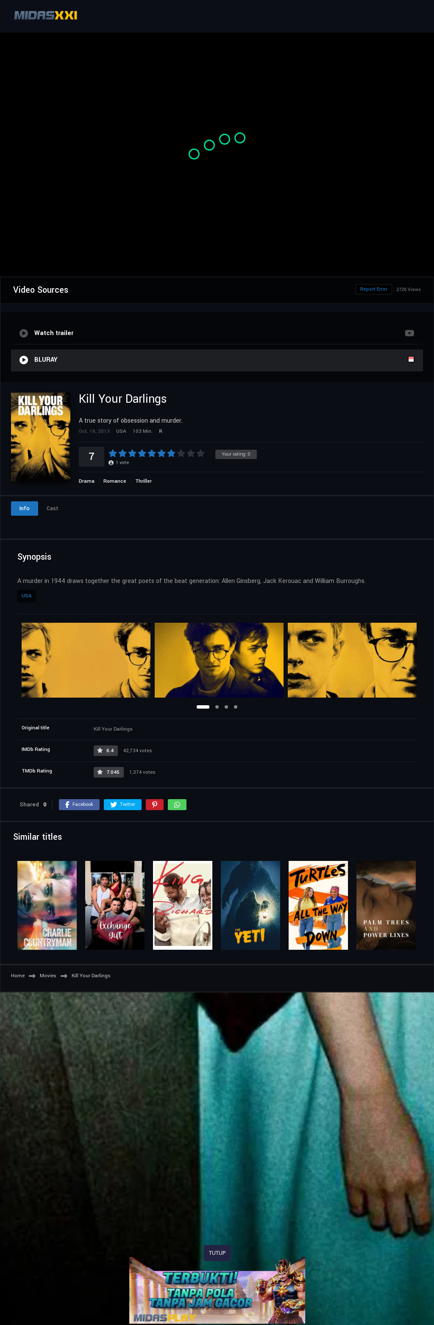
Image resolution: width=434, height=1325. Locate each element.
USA (27, 595)
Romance (114, 481)
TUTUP (217, 1253)
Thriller (143, 481)
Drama (87, 481)
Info (24, 508)
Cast (52, 508)
